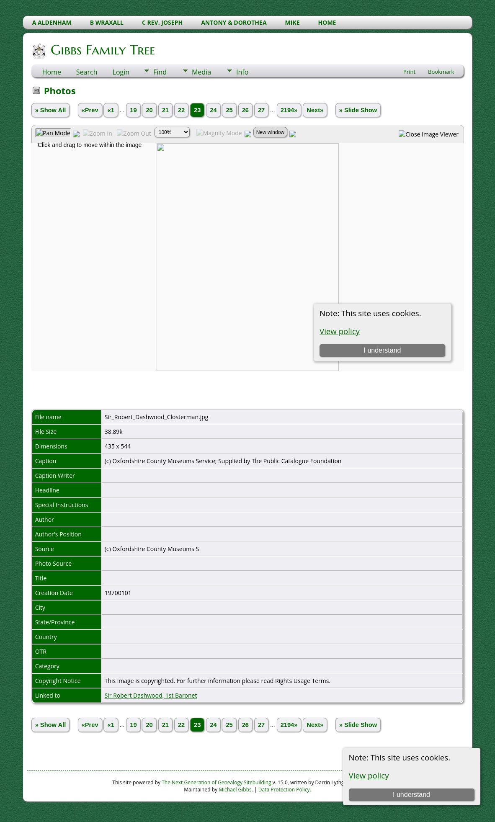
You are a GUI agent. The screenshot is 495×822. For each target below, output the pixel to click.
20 (149, 110)
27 (261, 110)
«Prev (90, 110)
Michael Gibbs (235, 789)
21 (165, 110)
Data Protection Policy (284, 789)
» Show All (50, 110)
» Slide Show (358, 110)
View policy (369, 775)
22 (181, 110)
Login (121, 72)
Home (51, 72)
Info (242, 72)
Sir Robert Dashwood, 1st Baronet (151, 695)
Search (87, 72)
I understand (411, 794)
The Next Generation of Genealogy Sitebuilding (216, 782)
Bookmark (441, 71)
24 (213, 110)
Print (409, 71)
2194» (289, 110)
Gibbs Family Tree (102, 49)
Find (160, 72)
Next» (315, 110)
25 (229, 110)
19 (133, 110)
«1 (110, 110)
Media (201, 72)
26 (245, 110)
